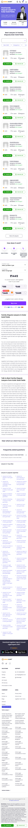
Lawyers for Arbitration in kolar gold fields (21, 601)
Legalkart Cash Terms (20, 699)
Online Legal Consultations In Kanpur (19, 764)
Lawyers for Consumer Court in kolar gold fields (21, 511)
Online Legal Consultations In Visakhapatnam (19, 775)
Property (4, 672)
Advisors (4, 701)
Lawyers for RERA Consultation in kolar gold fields (8, 627)
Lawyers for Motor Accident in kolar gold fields (21, 594)
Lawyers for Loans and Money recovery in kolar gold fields (21, 566)
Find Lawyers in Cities (7, 685)
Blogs (3, 699)
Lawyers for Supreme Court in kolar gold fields (22, 531)
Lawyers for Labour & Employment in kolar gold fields (22, 553)
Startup (3, 674)
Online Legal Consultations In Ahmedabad (5, 754)
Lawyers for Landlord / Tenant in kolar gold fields (7, 526)
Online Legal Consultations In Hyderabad (5, 743)
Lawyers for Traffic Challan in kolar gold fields (8, 634)
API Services (4, 683)
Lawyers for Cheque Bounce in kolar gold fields (21, 517)
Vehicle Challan (6, 790)
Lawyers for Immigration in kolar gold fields (21, 537)
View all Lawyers (14, 236)
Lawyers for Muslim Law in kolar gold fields (21, 490)
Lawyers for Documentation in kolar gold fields (7, 511)
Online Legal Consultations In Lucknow (5, 764)
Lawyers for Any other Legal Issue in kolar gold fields (7, 614)
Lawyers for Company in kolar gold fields (21, 547)
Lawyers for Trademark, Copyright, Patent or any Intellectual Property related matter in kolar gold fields (7, 580)
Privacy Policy (18, 693)
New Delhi (6, 45)
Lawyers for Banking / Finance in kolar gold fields (7, 501)
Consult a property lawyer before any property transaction (20, 722)
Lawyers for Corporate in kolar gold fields (7, 506)
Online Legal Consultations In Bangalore (19, 738)
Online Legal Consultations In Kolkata (5, 748)
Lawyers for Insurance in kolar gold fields (7, 537)
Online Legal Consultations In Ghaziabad (19, 732)
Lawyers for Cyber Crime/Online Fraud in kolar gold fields (21, 526)
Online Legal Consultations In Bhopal (5, 769)
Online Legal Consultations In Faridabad (5, 732)
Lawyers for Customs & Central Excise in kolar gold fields (22, 483)
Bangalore (16, 45)
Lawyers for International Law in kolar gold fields (7, 542)
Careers (4, 704)
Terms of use (18, 696)
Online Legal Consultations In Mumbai (5, 738)
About (3, 693)
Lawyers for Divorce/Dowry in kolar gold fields (21, 478)
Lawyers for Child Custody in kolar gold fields (8, 490)
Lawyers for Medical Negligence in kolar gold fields (7, 495)
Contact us (4, 696)
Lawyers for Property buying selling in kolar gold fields (7, 572)
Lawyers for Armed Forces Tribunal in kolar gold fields (7, 531)
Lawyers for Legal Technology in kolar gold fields (7, 566)
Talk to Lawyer (6, 710)
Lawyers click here (6, 706)
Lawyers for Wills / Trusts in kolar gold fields (7, 601)
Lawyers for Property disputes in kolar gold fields (21, 572)
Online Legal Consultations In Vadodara (19, 780)
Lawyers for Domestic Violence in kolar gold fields (22, 560)
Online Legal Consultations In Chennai (19, 743)
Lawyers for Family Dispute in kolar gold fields (7, 478)
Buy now (14, 303)
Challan (4, 677)
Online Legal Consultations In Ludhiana (5, 785)
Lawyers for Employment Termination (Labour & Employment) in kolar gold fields (22, 607)
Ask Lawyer (4, 680)
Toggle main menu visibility (26, 1)
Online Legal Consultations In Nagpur (5, 759)
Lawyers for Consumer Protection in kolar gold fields (22, 589)
